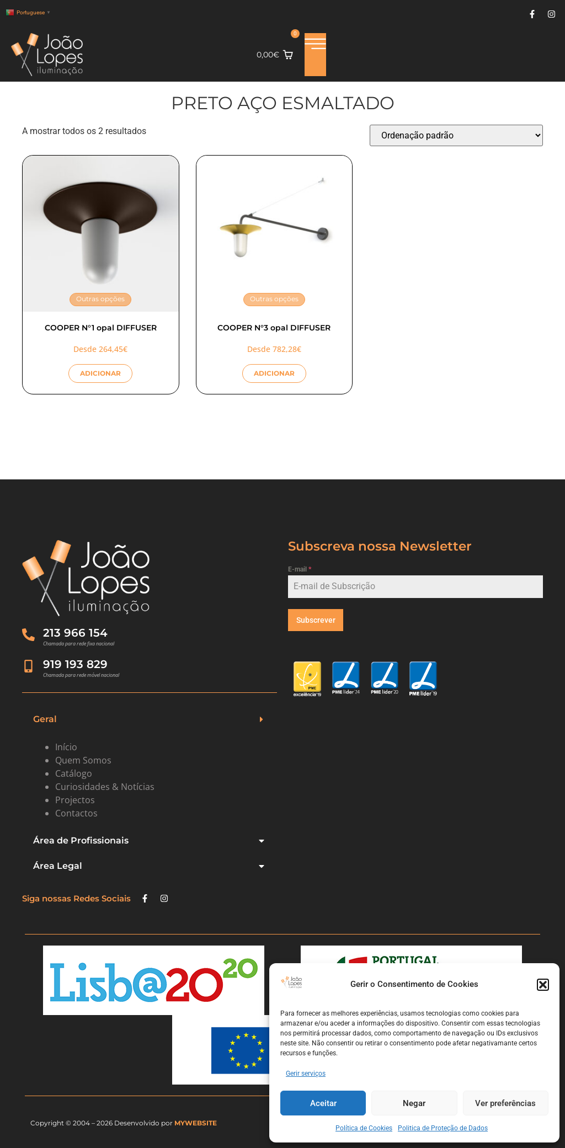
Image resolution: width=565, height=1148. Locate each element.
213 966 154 (76, 632)
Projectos (75, 800)
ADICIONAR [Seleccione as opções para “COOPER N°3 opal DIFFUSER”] (274, 373)
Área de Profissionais (81, 840)
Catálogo (73, 773)
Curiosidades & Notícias (104, 787)
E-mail (299, 569)
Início (66, 747)
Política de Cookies (363, 1128)
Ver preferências (505, 1103)
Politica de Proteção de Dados (443, 1128)
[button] (542, 984)
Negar (414, 1103)
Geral (45, 719)
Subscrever (315, 620)
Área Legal (57, 866)
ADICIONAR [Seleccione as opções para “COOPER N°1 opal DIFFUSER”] (100, 373)
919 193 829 (76, 664)
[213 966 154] (29, 635)
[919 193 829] (29, 666)
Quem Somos (83, 760)
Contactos (76, 813)
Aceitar (323, 1103)
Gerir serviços (306, 1073)
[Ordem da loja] (456, 135)
